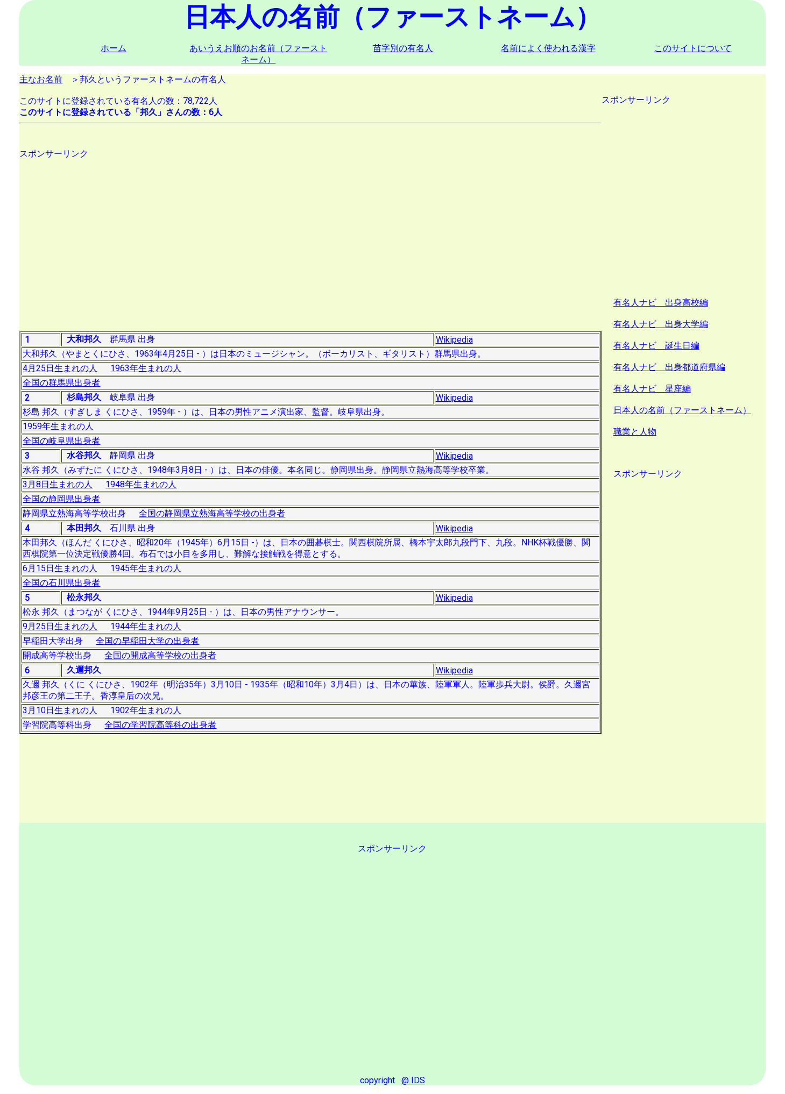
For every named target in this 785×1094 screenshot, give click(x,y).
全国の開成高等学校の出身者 (160, 655)
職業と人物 (634, 432)
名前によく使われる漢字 (548, 48)
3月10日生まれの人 (60, 710)
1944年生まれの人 (145, 626)
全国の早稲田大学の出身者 (147, 641)
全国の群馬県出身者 (61, 383)
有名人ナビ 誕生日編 (656, 345)
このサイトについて (693, 48)
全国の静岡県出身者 (61, 499)
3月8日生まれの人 (58, 484)
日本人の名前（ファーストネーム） (682, 410)
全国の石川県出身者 (61, 583)
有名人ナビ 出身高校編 (660, 302)
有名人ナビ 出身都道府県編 (669, 367)
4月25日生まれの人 (60, 368)
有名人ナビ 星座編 (652, 388)
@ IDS (413, 1080)
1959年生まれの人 (58, 426)
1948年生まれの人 (140, 484)
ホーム (113, 48)
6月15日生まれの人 (60, 568)
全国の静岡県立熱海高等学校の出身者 (212, 513)
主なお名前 (40, 79)
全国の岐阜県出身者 (61, 441)
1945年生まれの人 (145, 568)
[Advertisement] (310, 235)
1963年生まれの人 (145, 368)
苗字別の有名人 (403, 48)
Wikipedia (454, 340)
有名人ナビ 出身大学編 (660, 324)
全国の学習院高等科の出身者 (160, 725)
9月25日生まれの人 (60, 626)
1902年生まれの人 (145, 710)
